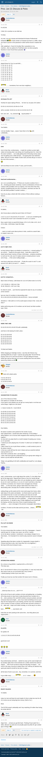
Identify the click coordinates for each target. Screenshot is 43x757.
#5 (41, 143)
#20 (41, 720)
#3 (41, 96)
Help (20, 749)
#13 (41, 473)
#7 (41, 206)
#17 (41, 625)
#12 (41, 392)
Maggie (8, 364)
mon (7, 618)
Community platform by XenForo (14, 752)
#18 (41, 658)
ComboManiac (5, 11)
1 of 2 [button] (3, 14)
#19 (41, 686)
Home (23, 749)
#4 (41, 124)
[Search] (41, 2)
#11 (41, 370)
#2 (41, 60)
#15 (41, 557)
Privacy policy (13, 749)
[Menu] (2, 2)
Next (9, 14)
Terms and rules (5, 749)
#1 (41, 24)
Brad (7, 89)
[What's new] (37, 2)
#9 (41, 274)
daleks (8, 54)
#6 (41, 176)
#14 (41, 520)
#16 (41, 587)
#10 (41, 320)
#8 (41, 244)
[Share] (39, 25)
